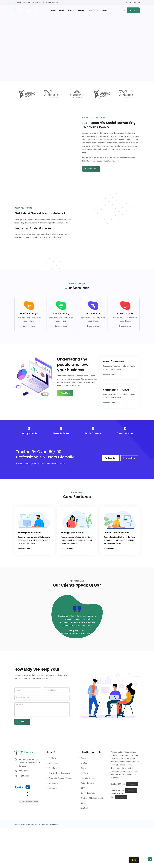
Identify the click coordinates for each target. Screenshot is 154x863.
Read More (65, 428)
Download (132, 819)
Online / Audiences (113, 396)
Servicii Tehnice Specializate (59, 808)
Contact (105, 10)
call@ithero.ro (24, 810)
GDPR (83, 823)
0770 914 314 (24, 805)
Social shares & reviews (116, 424)
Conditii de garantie (88, 828)
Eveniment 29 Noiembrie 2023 (92, 833)
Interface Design (29, 348)
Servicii (83, 803)
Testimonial (93, 10)
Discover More (91, 173)
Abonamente (53, 818)
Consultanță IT (54, 803)
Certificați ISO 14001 (118, 819)
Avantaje (84, 798)
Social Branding (61, 348)
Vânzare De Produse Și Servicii (60, 813)
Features (81, 10)
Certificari (84, 843)
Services (71, 10)
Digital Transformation (116, 567)
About (61, 10)
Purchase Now (110, 493)
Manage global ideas (72, 567)
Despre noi (85, 793)
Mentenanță (53, 823)
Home (53, 10)
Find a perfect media (29, 567)
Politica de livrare (87, 818)
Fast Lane (52, 793)
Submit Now (22, 756)
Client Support (125, 348)
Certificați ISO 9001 (118, 825)
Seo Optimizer (93, 348)
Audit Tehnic (53, 798)
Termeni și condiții (87, 813)
